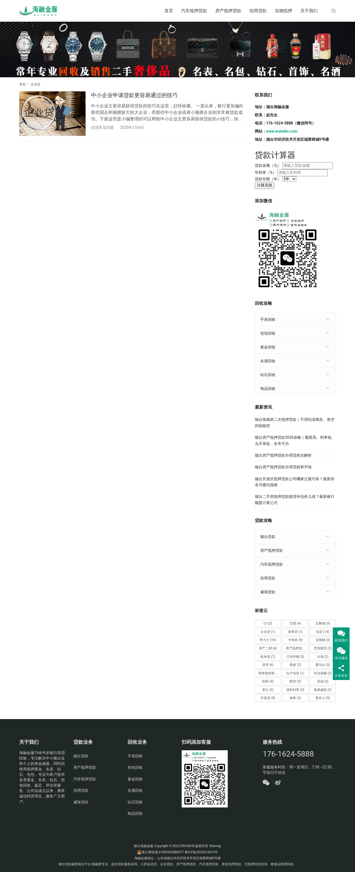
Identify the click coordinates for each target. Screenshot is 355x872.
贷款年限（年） (268, 179)
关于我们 (309, 10)
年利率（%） (265, 172)
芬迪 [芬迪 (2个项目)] (322, 681)
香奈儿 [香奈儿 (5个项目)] (322, 698)
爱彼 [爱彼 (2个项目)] (295, 665)
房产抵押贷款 (228, 10)
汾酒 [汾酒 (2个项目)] (322, 657)
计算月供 (264, 185)
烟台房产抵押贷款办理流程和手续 (283, 467)
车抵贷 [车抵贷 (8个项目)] (267, 698)
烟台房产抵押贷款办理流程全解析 (283, 455)
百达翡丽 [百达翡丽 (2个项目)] (323, 673)
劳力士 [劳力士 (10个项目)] (268, 640)
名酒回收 (267, 361)
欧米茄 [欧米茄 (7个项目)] (267, 657)
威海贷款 (267, 592)
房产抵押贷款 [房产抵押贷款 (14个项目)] (297, 648)
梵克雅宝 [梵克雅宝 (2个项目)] (323, 648)
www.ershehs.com (282, 131)
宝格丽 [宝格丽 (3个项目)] (322, 640)
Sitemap (215, 846)
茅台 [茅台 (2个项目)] (267, 690)
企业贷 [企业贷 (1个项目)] (267, 632)
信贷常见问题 (102, 127)
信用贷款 (258, 10)
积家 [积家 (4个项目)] (267, 681)
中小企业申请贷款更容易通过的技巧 (134, 95)
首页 (168, 10)
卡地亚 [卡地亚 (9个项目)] (295, 640)
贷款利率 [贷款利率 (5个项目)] (295, 690)
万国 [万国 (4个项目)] (295, 623)
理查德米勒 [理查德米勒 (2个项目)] (268, 673)
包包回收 (267, 333)
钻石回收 (267, 375)
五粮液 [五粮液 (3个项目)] (322, 623)
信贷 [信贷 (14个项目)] (322, 632)
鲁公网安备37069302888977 (163, 852)
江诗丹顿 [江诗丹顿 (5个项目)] (295, 657)
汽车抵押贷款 (194, 10)
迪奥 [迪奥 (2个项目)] (295, 698)
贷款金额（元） (268, 165)
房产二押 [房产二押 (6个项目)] (268, 648)
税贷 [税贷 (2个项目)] (295, 681)
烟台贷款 (267, 536)
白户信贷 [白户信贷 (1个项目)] (295, 673)
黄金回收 (267, 347)
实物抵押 (283, 10)
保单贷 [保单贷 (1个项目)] (295, 632)
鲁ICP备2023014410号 (201, 852)
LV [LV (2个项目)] (268, 623)
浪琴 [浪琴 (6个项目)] (267, 665)
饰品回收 (267, 388)
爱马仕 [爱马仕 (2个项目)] (322, 665)
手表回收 (267, 319)
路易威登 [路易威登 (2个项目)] (323, 690)
